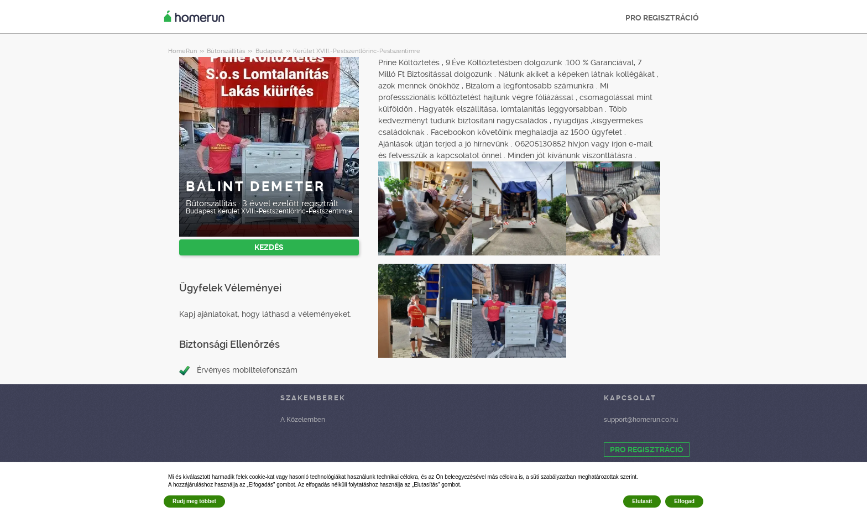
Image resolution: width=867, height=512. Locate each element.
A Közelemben (302, 420)
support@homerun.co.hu (641, 420)
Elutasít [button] (642, 501)
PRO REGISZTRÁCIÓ (662, 17)
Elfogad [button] (684, 501)
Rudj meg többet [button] (194, 501)
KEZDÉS (269, 247)
